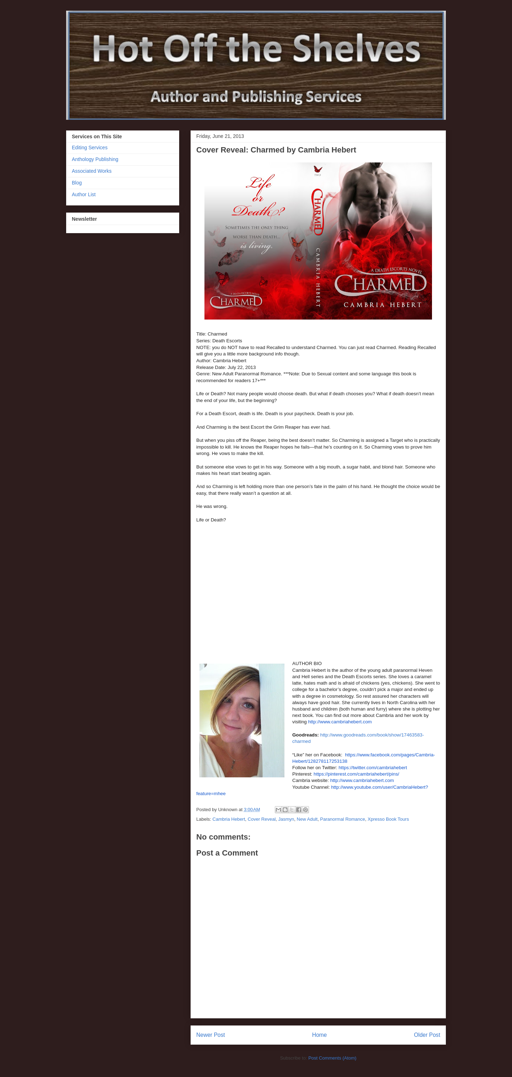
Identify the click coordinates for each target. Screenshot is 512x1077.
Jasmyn (286, 819)
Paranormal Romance (342, 819)
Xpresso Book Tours (388, 819)
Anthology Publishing (95, 159)
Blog (77, 183)
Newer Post (210, 1035)
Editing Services (89, 147)
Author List (84, 194)
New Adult (307, 819)
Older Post (427, 1035)
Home (319, 1035)
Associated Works (92, 171)
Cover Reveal (262, 819)
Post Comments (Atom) (332, 1058)
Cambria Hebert (229, 819)
